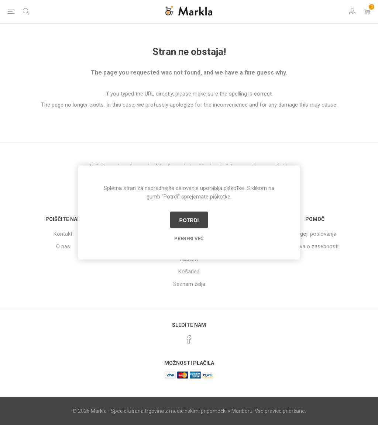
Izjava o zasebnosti (315, 246)
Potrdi (189, 220)
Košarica (189, 271)
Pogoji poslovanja (314, 234)
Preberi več (189, 238)
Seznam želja (189, 284)
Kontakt (63, 234)
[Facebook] (189, 339)
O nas (63, 246)
